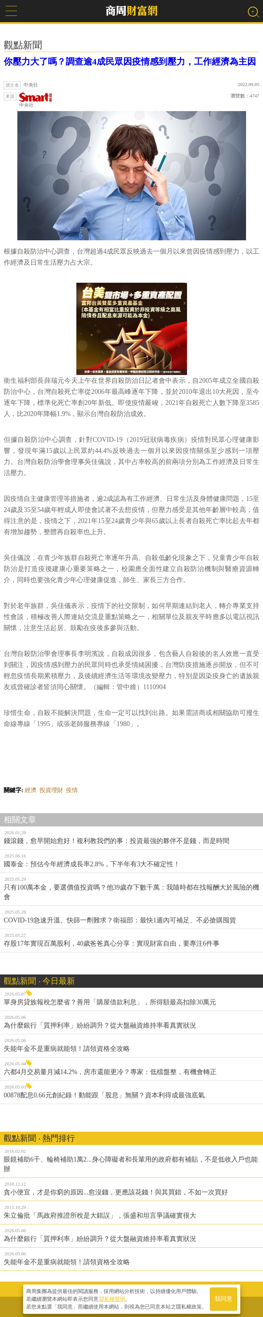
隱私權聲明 (112, 1299)
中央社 (35, 100)
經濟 (31, 790)
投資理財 (51, 790)
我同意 (223, 1299)
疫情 (72, 790)
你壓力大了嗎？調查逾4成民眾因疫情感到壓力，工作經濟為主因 (130, 61)
